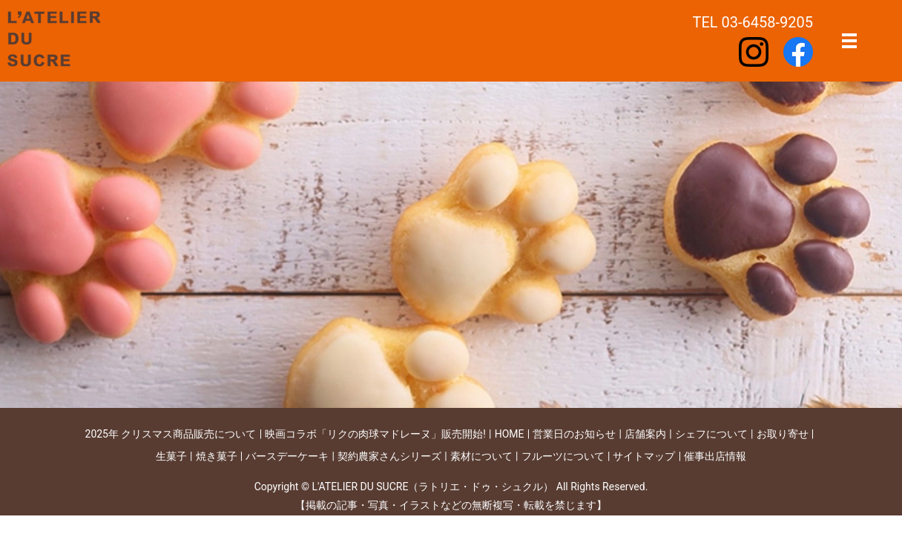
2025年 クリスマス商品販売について (171, 434)
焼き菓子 (216, 456)
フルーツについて (563, 456)
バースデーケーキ (287, 456)
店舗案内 (645, 434)
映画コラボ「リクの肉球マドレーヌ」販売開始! (375, 434)
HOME (509, 434)
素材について (481, 456)
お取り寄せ (783, 434)
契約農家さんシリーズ (389, 456)
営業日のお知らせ (574, 434)
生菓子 (171, 456)
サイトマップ (644, 456)
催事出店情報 (715, 456)
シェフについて (711, 434)
